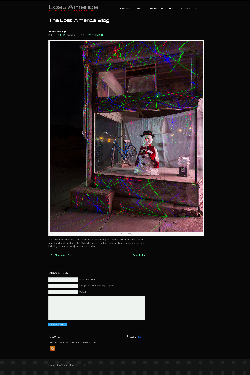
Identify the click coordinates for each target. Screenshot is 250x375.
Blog (196, 8)
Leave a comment (95, 35)
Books (184, 9)
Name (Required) (87, 279)
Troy (62, 35)
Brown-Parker (140, 255)
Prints (171, 8)
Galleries (125, 8)
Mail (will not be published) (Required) (97, 286)
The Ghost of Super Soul (60, 255)
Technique (156, 8)
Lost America (73, 7)
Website (83, 292)
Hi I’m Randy (57, 31)
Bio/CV (140, 8)
